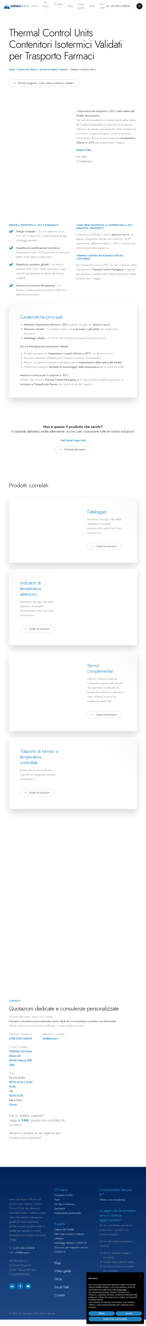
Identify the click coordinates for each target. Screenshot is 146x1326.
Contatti (59, 1295)
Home (12, 69)
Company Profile (63, 1195)
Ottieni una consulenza (112, 1200)
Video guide (62, 1271)
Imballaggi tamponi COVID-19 (70, 1243)
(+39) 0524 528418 (24, 1248)
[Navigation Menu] (139, 6)
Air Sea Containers (64, 1204)
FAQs (58, 1279)
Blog (57, 1262)
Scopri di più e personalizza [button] (115, 1319)
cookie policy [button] (121, 1290)
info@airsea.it (22, 1252)
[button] (141, 1276)
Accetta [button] (129, 1313)
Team (57, 1200)
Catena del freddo (27, 69)
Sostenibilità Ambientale (67, 1213)
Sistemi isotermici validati (53, 69)
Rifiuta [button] (101, 1313)
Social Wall (61, 1287)
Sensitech (59, 1208)
